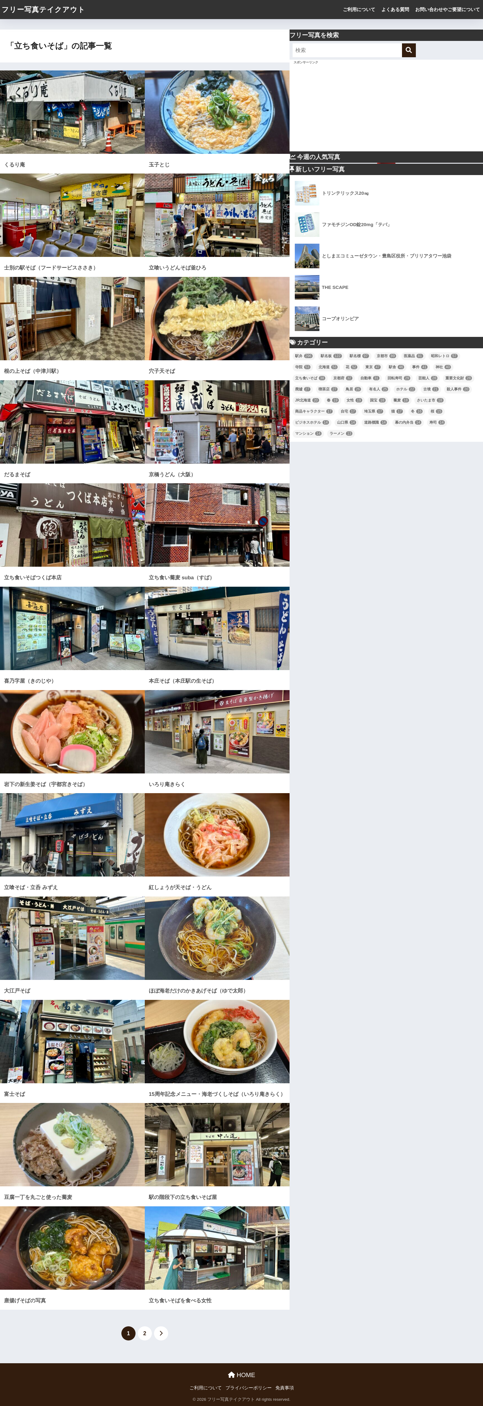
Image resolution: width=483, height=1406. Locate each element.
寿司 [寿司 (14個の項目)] (437, 422)
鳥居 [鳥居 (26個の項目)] (353, 389)
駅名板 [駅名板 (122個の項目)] (331, 356)
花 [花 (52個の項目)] (351, 367)
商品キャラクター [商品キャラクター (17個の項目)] (314, 411)
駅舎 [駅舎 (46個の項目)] (396, 367)
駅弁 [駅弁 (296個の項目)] (304, 356)
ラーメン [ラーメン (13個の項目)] (341, 433)
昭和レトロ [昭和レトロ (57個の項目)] (444, 356)
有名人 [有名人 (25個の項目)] (378, 389)
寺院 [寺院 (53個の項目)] (302, 367)
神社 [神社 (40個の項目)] (443, 367)
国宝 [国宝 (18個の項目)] (377, 400)
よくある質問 (395, 9)
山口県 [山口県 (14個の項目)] (346, 422)
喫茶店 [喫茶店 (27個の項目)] (328, 389)
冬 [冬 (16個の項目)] (417, 411)
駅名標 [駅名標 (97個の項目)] (359, 356)
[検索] (409, 50)
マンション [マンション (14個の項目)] (308, 433)
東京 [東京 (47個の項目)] (373, 367)
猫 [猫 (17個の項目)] (397, 411)
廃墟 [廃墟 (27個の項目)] (302, 389)
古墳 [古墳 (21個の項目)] (431, 389)
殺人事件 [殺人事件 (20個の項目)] (458, 389)
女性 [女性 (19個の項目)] (354, 400)
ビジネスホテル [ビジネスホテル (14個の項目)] (312, 422)
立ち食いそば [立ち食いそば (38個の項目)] (310, 378)
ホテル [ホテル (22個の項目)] (405, 389)
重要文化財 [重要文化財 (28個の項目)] (458, 378)
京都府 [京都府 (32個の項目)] (342, 378)
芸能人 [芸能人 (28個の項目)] (427, 378)
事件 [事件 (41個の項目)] (420, 367)
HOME (241, 1375)
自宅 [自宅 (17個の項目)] (348, 411)
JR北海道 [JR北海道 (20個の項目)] (307, 400)
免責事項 (284, 1387)
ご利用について (359, 9)
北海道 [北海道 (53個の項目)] (328, 367)
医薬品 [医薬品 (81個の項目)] (413, 356)
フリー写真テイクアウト (43, 10)
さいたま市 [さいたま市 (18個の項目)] (430, 400)
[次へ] (161, 1333)
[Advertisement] (386, 108)
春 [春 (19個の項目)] (333, 400)
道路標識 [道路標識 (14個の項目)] (375, 422)
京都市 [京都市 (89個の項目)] (386, 356)
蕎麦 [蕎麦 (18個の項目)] (401, 400)
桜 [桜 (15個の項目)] (436, 411)
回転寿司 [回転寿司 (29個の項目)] (399, 378)
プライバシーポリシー (248, 1387)
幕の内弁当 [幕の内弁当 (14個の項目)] (408, 422)
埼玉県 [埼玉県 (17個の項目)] (373, 411)
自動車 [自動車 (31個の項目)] (370, 378)
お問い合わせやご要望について (447, 9)
